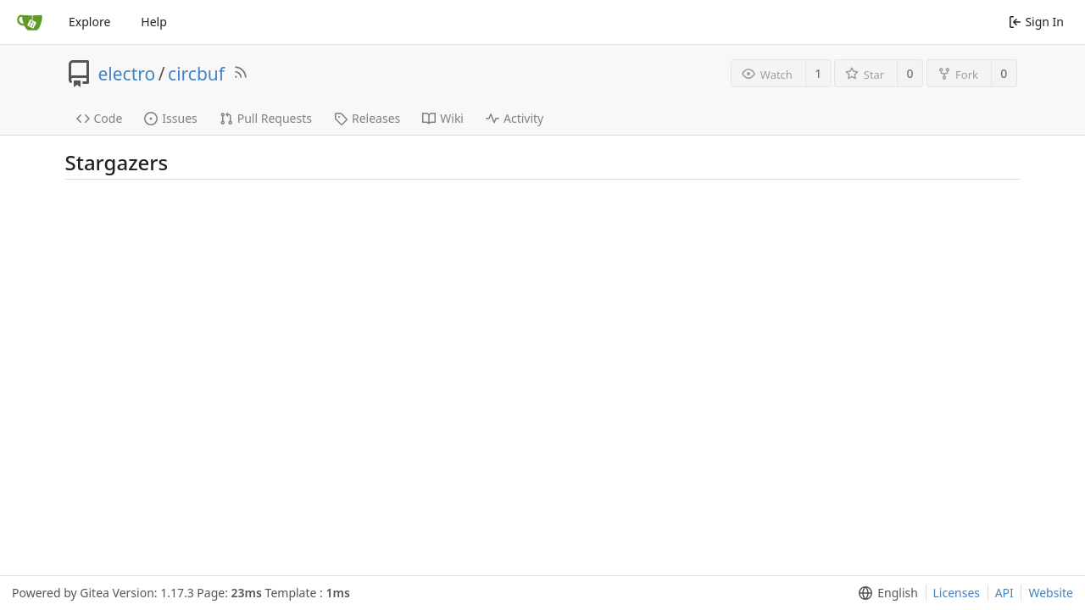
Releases (367, 118)
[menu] (884, 593)
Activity (514, 118)
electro (127, 73)
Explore (89, 22)
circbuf (196, 73)
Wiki (443, 118)
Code (99, 118)
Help (154, 22)
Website (1050, 593)
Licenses (957, 593)
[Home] (29, 22)
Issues (170, 118)
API (1004, 593)
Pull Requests (266, 118)
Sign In (1036, 22)
